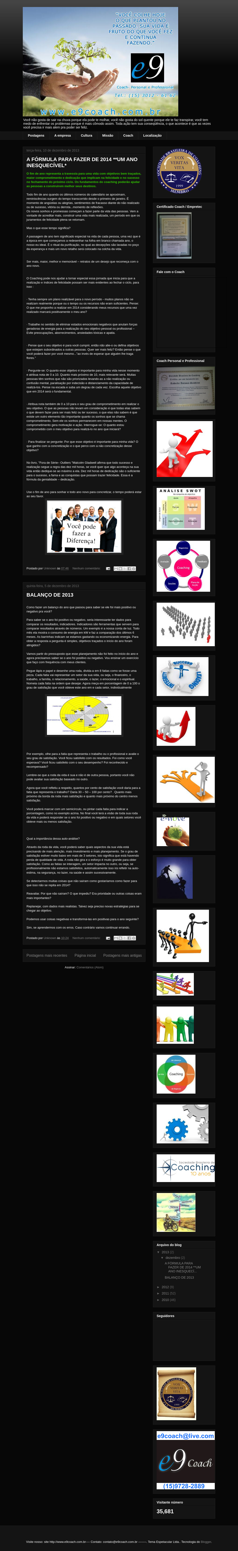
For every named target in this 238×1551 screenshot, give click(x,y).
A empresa (62, 135)
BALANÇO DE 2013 (49, 595)
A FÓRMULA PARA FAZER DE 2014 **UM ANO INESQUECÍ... (183, 1267)
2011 (166, 1293)
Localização (152, 135)
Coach (128, 135)
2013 (166, 1252)
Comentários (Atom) (89, 967)
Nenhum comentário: (87, 568)
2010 (166, 1300)
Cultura (86, 135)
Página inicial (85, 955)
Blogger (206, 1542)
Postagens (36, 135)
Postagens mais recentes (46, 955)
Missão (107, 135)
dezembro (173, 1258)
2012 (166, 1287)
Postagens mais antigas (122, 955)
